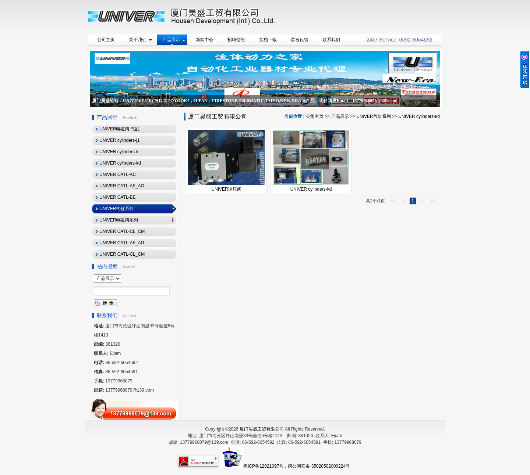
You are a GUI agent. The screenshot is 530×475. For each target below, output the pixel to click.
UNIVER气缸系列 (373, 116)
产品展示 (340, 116)
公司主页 (315, 116)
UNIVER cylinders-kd (419, 116)
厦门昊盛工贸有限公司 (262, 429)
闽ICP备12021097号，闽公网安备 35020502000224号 (296, 466)
